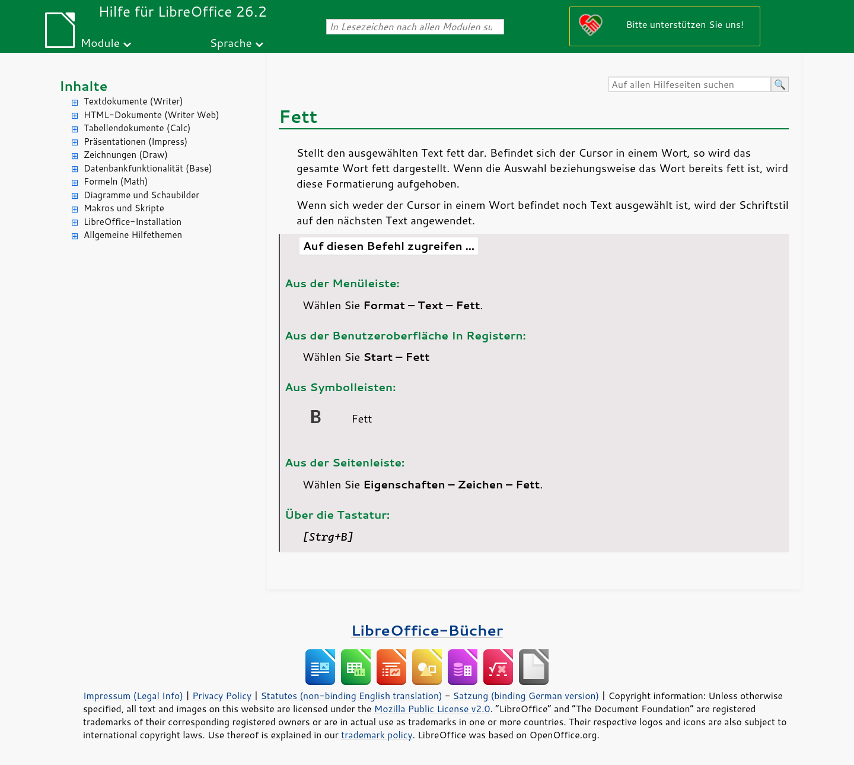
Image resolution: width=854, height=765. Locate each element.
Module (100, 42)
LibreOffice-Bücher (427, 630)
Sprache (230, 42)
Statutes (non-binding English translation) (351, 695)
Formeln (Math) (116, 181)
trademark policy (376, 734)
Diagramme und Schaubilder (141, 195)
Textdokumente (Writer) (133, 101)
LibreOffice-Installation (132, 221)
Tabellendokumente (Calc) (137, 128)
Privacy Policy (221, 695)
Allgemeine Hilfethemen (133, 234)
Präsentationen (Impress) (135, 141)
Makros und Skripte (124, 208)
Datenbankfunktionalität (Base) (148, 168)
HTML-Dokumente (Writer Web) (151, 115)
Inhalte (83, 86)
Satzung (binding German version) (526, 695)
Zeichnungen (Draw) (126, 154)
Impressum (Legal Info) (133, 695)
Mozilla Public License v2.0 (432, 708)
